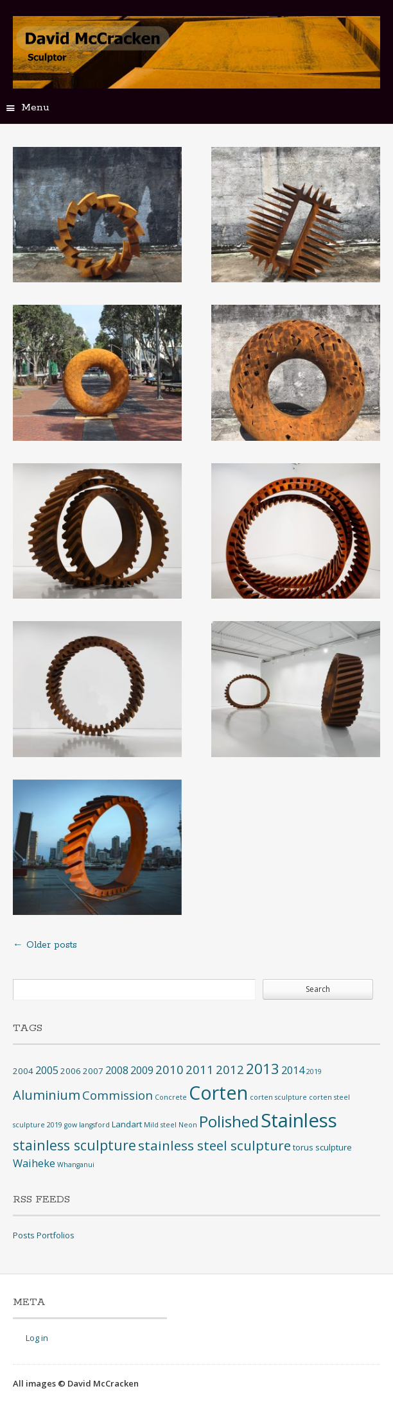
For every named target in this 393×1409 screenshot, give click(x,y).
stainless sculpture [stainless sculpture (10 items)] (74, 1145)
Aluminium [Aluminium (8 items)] (46, 1095)
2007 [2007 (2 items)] (93, 1071)
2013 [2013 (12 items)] (262, 1069)
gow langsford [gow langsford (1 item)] (87, 1124)
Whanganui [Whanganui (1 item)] (75, 1164)
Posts (24, 1235)
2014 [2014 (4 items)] (292, 1070)
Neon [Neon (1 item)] (188, 1124)
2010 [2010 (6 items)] (169, 1069)
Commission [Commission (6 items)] (117, 1095)
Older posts (45, 945)
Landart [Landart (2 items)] (127, 1124)
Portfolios (55, 1235)
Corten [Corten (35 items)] (218, 1092)
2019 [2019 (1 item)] (314, 1071)
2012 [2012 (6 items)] (230, 1069)
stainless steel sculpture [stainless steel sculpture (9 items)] (214, 1145)
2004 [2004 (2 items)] (23, 1071)
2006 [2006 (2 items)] (70, 1071)
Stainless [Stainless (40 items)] (299, 1120)
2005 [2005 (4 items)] (46, 1070)
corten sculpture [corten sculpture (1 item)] (278, 1097)
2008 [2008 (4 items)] (116, 1070)
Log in (37, 1338)
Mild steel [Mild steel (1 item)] (160, 1124)
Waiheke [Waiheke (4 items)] (34, 1163)
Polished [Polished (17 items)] (229, 1121)
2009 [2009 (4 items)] (141, 1070)
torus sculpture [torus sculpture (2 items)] (322, 1147)
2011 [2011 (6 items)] (200, 1069)
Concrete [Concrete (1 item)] (171, 1097)
